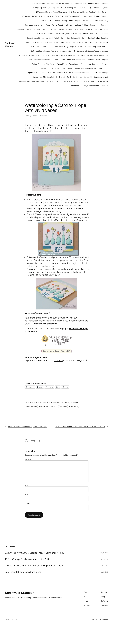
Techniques (45, 116)
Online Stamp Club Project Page (72, 59)
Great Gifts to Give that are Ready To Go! (43, 38)
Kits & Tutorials (35, 46)
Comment (28, 459)
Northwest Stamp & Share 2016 (64, 55)
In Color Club (59, 42)
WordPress (104, 619)
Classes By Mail (39, 29)
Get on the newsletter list (44, 323)
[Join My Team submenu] (107, 42)
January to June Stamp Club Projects (80, 42)
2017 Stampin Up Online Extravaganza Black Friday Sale (42, 16)
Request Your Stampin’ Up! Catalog (94, 64)
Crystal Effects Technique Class (70, 29)
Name (27, 485)
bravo (36, 402)
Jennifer (33, 116)
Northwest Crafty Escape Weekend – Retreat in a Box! (51, 51)
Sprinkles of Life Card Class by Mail (41, 72)
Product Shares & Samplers (97, 59)
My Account (48, 46)
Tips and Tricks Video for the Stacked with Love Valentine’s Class (80, 426)
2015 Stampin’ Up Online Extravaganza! (93, 7)
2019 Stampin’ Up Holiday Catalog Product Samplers (61, 20)
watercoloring (73, 406)
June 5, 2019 (104, 565)
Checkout (93, 25)
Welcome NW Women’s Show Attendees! (78, 81)
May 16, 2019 (104, 572)
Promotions (73, 64)
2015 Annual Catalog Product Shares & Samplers (89, 3)
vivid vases (63, 406)
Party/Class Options (91, 85)
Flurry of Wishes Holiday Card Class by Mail (53, 33)
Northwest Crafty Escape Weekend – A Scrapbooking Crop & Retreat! (81, 46)
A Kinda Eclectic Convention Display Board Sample (27, 426)
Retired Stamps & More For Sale (53, 68)
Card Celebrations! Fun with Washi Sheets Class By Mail (46, 25)
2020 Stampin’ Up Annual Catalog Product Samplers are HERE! (35, 553)
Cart (71, 25)
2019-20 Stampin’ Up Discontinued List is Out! (27, 559)
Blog (106, 20)
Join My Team (101, 42)
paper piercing (43, 406)
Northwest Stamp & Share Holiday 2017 (93, 55)
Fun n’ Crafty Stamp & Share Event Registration (89, 33)
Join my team (101, 81)
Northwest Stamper (10, 44)
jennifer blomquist (31, 406)
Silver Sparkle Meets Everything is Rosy (23, 572)
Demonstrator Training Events (96, 29)
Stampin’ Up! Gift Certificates (70, 77)
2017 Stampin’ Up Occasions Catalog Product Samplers (86, 16)
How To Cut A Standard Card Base (39, 42)
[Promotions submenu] (78, 64)
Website (27, 504)
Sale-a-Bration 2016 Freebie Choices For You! (84, 68)
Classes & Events (24, 29)
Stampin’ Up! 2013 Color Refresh (45, 77)
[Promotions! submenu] (80, 85)
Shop (106, 68)
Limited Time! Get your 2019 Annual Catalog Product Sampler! (34, 565)
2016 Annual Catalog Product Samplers (51, 12)
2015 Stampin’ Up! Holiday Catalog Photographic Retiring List (52, 7)
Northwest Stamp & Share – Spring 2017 (34, 55)
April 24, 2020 (104, 559)
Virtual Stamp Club (53, 81)
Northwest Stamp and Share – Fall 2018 (43, 59)
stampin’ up (54, 406)
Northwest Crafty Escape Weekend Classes (91, 51)
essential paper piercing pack (60, 402)
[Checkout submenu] (98, 24)
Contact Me (51, 29)
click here (58, 360)
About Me (104, 85)
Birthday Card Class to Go (93, 20)
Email (27, 494)
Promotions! (75, 85)
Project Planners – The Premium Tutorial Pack (49, 64)
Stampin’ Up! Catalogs (99, 72)
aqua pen (28, 402)
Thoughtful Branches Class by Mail (31, 81)
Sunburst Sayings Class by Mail (96, 77)
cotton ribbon (44, 402)
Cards (40, 116)
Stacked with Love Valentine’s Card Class (73, 72)
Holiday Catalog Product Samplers (95, 38)
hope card (74, 402)
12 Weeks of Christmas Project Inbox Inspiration (50, 3)
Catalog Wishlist (81, 25)
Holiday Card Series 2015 (70, 38)
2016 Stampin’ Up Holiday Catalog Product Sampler (88, 12)
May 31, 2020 (104, 553)
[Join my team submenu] (107, 81)
